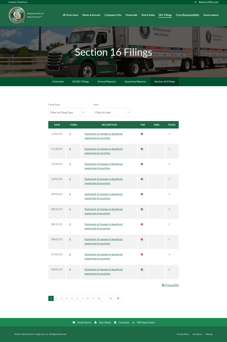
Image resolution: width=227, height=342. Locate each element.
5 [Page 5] (73, 299)
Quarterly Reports (135, 81)
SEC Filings (165, 14)
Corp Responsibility (187, 14)
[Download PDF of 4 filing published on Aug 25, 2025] (142, 224)
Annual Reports (107, 81)
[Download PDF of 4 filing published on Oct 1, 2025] (142, 178)
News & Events (91, 14)
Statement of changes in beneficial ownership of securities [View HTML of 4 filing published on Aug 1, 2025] (104, 241)
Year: (96, 104)
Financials (131, 14)
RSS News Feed (145, 322)
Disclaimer (197, 334)
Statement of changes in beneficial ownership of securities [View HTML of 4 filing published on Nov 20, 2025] (104, 151)
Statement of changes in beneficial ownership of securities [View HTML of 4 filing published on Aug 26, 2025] (104, 211)
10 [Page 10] (100, 299)
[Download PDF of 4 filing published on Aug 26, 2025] (142, 209)
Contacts (124, 322)
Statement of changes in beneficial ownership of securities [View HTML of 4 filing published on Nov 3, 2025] (104, 166)
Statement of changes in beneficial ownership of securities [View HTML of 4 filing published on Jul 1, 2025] (104, 256)
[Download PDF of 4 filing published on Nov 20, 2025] (142, 148)
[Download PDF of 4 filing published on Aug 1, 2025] (142, 239)
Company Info (113, 14)
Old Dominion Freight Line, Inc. (35, 334)
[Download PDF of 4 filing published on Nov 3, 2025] (142, 163)
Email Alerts (84, 322)
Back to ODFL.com (209, 2)
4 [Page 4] (67, 299)
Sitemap (209, 334)
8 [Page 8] (88, 299)
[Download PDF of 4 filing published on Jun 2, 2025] (142, 269)
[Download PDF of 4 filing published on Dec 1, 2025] (142, 133)
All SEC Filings (80, 81)
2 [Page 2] (57, 299)
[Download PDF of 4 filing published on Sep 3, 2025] (142, 194)
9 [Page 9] (94, 299)
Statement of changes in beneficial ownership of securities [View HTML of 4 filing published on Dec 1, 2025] (104, 136)
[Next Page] (118, 298)
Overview (58, 81)
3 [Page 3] (62, 299)
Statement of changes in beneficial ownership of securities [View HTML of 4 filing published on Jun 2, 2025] (104, 271)
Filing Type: (54, 104)
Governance (211, 14)
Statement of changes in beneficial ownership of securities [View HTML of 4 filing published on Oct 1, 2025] (104, 181)
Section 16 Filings (164, 81)
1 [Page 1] (52, 299)
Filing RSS (170, 285)
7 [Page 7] (83, 299)
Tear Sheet (105, 322)
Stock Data (148, 14)
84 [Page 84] (111, 299)
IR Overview (70, 14)
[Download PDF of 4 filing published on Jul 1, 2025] (142, 254)
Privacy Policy (183, 334)
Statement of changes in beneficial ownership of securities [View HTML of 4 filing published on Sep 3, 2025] (104, 196)
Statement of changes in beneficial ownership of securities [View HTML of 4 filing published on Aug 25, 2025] (104, 226)
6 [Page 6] (78, 299)
